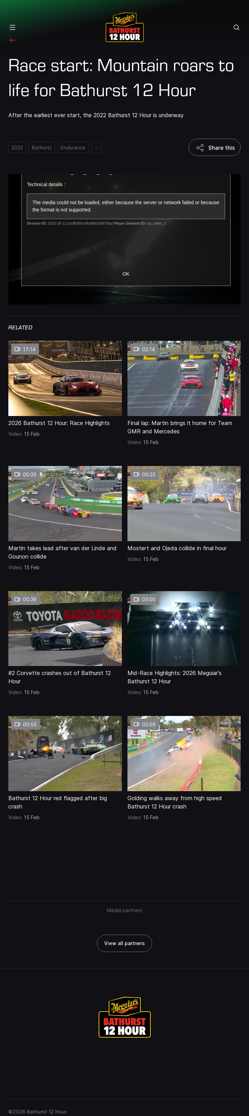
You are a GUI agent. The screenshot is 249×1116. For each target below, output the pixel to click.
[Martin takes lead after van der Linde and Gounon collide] (65, 551)
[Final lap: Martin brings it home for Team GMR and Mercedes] (184, 425)
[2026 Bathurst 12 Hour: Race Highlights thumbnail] (65, 378)
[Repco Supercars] (125, 27)
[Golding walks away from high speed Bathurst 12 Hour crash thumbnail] (184, 753)
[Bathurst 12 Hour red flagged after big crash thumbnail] (65, 753)
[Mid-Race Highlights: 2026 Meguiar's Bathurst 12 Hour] (184, 675)
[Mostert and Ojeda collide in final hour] (184, 546)
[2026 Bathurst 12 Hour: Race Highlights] (65, 421)
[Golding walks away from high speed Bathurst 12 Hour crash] (184, 801)
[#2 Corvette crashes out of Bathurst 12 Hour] (65, 675)
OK (125, 274)
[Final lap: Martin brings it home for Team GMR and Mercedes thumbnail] (184, 378)
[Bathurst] (42, 147)
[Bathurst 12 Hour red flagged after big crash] (65, 801)
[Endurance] (73, 147)
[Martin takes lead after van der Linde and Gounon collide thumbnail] (65, 503)
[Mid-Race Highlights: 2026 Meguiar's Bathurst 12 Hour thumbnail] (184, 628)
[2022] (17, 147)
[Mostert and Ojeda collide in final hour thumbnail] (184, 503)
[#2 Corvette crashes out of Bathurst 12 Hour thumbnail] (65, 628)
